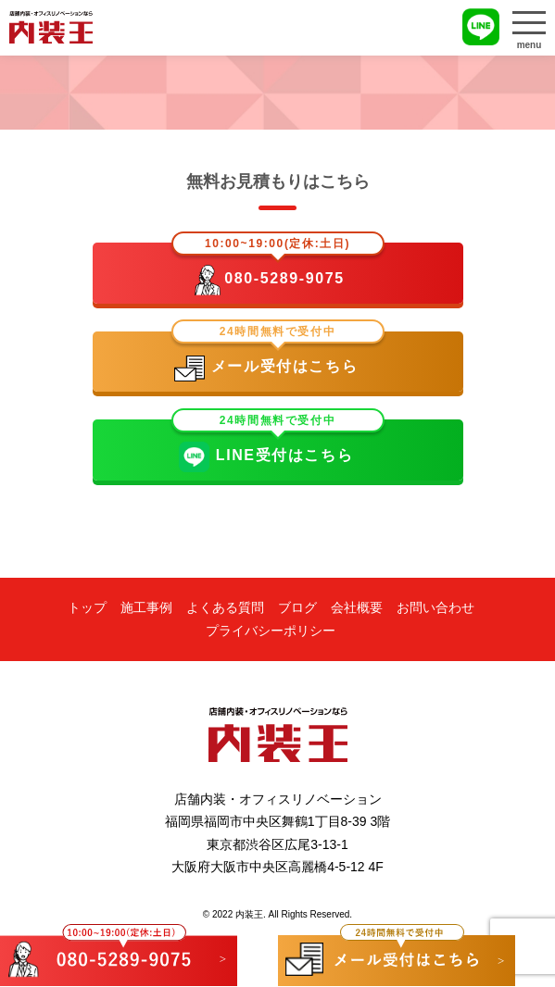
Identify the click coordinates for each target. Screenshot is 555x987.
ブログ (297, 607)
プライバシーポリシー (270, 630)
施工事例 (146, 607)
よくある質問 (225, 607)
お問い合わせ (435, 607)
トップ (87, 607)
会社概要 (357, 607)
